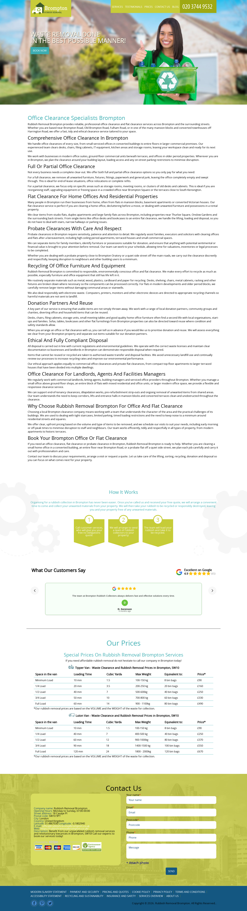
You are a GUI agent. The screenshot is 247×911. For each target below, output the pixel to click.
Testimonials (133, 7)
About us (172, 896)
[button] (35, 591)
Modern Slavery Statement (49, 892)
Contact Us (162, 7)
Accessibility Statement (46, 896)
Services (117, 7)
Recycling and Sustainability (84, 896)
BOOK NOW (40, 50)
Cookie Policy (141, 892)
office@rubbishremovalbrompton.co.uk (65, 826)
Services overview (151, 896)
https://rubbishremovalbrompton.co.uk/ (64, 828)
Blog (175, 7)
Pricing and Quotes (115, 892)
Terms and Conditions (190, 892)
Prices (148, 7)
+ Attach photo (137, 862)
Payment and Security (84, 892)
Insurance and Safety (121, 896)
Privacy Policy (162, 892)
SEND (171, 871)
